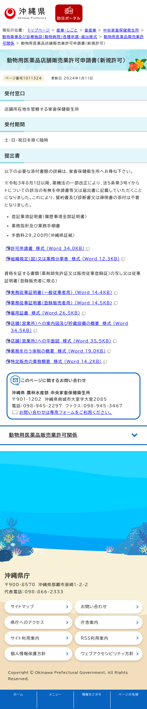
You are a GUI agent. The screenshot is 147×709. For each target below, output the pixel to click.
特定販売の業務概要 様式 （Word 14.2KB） (59, 361)
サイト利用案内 (24, 638)
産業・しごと (67, 30)
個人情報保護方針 (28, 654)
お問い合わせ (94, 607)
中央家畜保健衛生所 (121, 30)
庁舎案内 (89, 622)
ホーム (18, 694)
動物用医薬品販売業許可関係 (43, 435)
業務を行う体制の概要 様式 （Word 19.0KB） (61, 351)
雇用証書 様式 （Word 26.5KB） (48, 313)
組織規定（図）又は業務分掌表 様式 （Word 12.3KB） (68, 259)
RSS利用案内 (94, 638)
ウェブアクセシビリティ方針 (107, 654)
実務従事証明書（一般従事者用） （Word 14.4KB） (64, 292)
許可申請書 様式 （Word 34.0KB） (50, 248)
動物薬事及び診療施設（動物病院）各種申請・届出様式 (49, 36)
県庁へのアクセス (27, 622)
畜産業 (91, 30)
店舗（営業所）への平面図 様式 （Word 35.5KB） (64, 341)
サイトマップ (22, 607)
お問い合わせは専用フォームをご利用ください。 (65, 412)
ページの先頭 (129, 694)
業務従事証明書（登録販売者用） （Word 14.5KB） (64, 303)
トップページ (39, 30)
